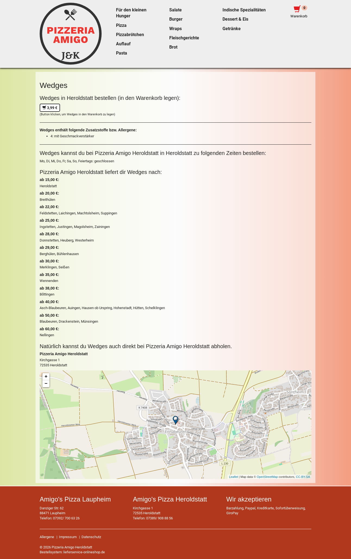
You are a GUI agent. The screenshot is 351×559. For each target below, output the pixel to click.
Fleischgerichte (184, 38)
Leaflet (233, 476)
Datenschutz (91, 537)
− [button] (46, 383)
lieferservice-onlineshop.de (84, 552)
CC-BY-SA (303, 476)
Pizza (121, 25)
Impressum (68, 537)
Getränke (231, 28)
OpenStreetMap (267, 476)
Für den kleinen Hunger (131, 13)
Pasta (121, 53)
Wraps (175, 28)
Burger (176, 19)
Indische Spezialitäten (244, 10)
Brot (173, 47)
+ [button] (46, 376)
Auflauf (123, 44)
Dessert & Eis (235, 19)
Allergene (47, 537)
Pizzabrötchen (130, 34)
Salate (175, 10)
